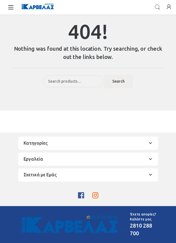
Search (157, 7)
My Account (169, 7)
